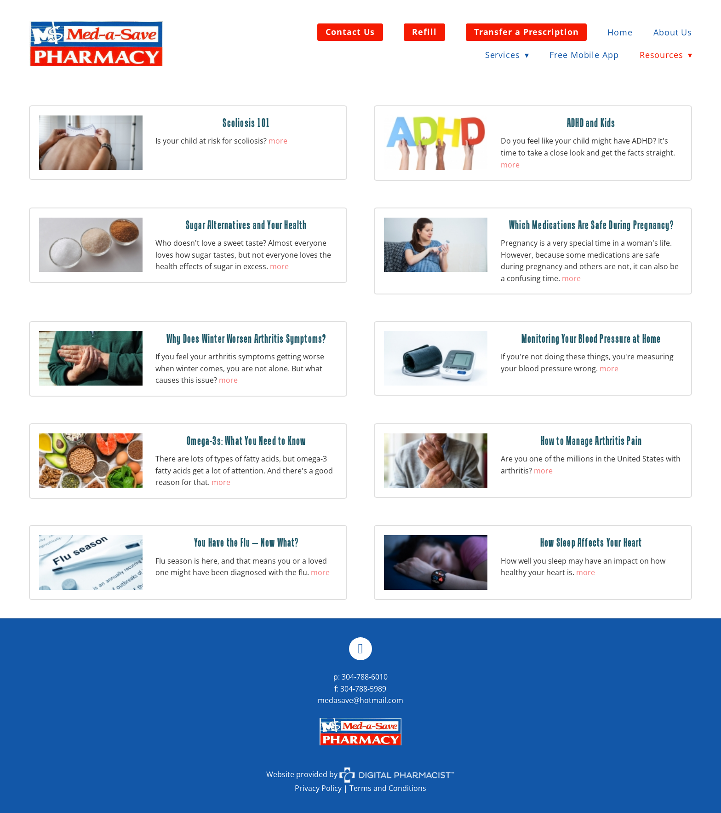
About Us (672, 32)
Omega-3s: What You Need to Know (246, 440)
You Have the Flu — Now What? (246, 542)
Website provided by (360, 774)
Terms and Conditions (387, 788)
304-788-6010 (365, 677)
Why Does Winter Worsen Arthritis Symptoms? (246, 338)
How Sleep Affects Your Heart (591, 542)
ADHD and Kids (591, 122)
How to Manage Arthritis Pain (591, 440)
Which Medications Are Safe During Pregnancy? (591, 224)
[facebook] (360, 648)
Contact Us (350, 32)
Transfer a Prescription (526, 32)
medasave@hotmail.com (360, 700)
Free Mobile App (584, 55)
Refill (424, 32)
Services (507, 55)
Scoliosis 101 (246, 122)
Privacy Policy (318, 788)
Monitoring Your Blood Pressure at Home (591, 338)
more (278, 141)
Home (620, 32)
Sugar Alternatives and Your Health (246, 224)
